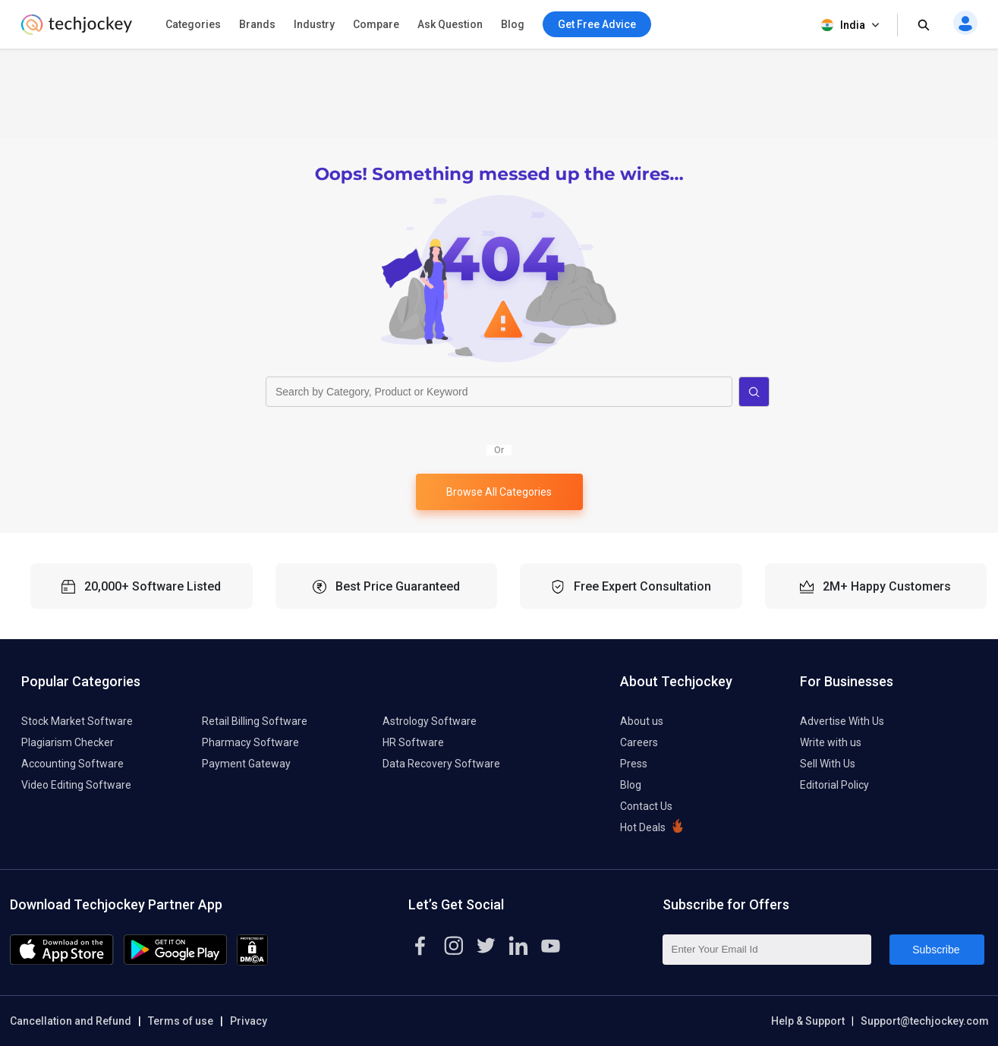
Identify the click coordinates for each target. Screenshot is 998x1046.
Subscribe (935, 950)
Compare (376, 24)
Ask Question (450, 24)
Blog (512, 24)
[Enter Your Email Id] (767, 949)
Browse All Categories (499, 492)
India (851, 25)
